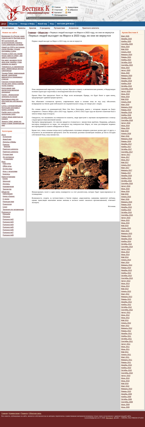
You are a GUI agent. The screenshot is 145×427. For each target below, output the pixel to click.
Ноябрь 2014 (126, 241)
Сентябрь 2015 (127, 215)
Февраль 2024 (126, 55)
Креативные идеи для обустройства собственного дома (12, 101)
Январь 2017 (126, 173)
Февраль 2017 (126, 170)
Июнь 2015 (125, 223)
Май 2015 (125, 226)
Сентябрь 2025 (127, 44)
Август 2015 (125, 218)
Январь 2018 (126, 141)
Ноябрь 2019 (126, 83)
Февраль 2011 (126, 360)
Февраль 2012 (126, 328)
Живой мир (42, 24)
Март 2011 (125, 357)
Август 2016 (125, 186)
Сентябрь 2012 (127, 310)
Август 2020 (125, 70)
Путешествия (59, 28)
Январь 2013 (126, 299)
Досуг (3, 24)
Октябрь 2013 (126, 276)
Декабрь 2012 (126, 302)
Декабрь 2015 (126, 207)
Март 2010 (125, 386)
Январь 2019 (126, 110)
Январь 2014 (126, 268)
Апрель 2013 (126, 291)
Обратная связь (35, 413)
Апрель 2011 (126, 355)
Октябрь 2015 (126, 212)
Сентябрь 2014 (127, 247)
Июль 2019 (125, 94)
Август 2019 (125, 91)
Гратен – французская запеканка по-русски (10, 96)
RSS (69, 12)
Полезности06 (8, 230)
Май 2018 (125, 131)
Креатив (32, 28)
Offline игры (7, 166)
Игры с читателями (10, 171)
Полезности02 (8, 219)
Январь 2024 (126, 57)
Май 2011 (125, 352)
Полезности (6, 212)
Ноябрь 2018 (126, 115)
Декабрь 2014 (126, 239)
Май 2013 (125, 289)
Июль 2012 (125, 315)
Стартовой (58, 10)
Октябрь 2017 (126, 149)
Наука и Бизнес (9, 196)
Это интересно (8, 28)
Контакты (58, 12)
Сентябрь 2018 (127, 120)
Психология (7, 204)
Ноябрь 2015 (126, 210)
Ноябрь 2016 (126, 178)
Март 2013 (125, 294)
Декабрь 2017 (126, 144)
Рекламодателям (59, 15)
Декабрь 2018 (126, 112)
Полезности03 (8, 222)
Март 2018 (125, 136)
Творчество (7, 189)
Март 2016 (125, 199)
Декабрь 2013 (126, 270)
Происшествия (8, 202)
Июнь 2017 (125, 160)
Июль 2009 (125, 405)
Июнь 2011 (125, 349)
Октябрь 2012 (126, 307)
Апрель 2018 (126, 133)
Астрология (74, 28)
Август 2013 (125, 281)
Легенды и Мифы (27, 24)
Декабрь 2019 (126, 81)
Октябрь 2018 (126, 118)
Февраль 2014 (126, 265)
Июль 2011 (125, 347)
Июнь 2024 (125, 47)
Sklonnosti (6, 181)
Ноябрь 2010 (126, 368)
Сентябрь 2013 (127, 278)
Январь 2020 (126, 78)
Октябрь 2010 (126, 370)
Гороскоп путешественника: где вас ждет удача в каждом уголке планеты (13, 84)
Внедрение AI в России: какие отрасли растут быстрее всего (13, 37)
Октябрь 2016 (126, 181)
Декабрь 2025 (126, 39)
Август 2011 (125, 344)
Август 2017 (125, 155)
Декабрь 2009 (126, 394)
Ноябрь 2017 (126, 147)
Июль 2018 (125, 126)
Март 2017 (125, 168)
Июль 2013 (125, 283)
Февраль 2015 (126, 233)
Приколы (21, 28)
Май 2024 (125, 49)
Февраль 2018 (126, 139)
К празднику (45, 28)
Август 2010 (125, 376)
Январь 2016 (126, 205)
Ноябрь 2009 (126, 397)
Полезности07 (8, 233)
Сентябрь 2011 (127, 341)
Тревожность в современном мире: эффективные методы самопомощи (13, 69)
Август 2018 (125, 123)
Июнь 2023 (125, 68)
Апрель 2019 (126, 102)
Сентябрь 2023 (127, 65)
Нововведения (8, 187)
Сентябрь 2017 (127, 152)
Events (5, 179)
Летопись (6, 184)
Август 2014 (125, 249)
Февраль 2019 (126, 107)
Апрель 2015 (126, 228)
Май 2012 (125, 320)
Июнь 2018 (125, 128)
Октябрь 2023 (126, 62)
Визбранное (73, 10)
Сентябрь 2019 (127, 89)
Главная (57, 7)
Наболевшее (8, 194)
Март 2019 (125, 105)
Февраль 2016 (126, 202)
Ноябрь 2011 (126, 336)
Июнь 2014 (125, 255)
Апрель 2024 (126, 52)
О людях (6, 199)
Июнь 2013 (125, 286)
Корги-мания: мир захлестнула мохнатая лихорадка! (10, 90)
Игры (52, 24)
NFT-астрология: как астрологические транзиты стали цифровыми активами (12, 43)
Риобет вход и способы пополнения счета (11, 113)
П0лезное (6, 217)
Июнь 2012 (125, 318)
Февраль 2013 (126, 297)
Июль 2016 (125, 189)
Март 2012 (125, 326)
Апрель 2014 (126, 260)
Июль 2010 (125, 378)
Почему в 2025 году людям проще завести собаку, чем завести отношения (12, 56)
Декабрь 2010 (126, 365)
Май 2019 (125, 99)
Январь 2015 (126, 236)
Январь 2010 (126, 391)
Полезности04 (8, 225)
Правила (24, 413)
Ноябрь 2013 (126, 273)
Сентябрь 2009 (127, 402)
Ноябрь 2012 (126, 305)
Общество (13, 24)
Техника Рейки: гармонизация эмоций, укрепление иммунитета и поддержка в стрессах (13, 76)
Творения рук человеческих (13, 210)
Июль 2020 (125, 73)
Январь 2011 (126, 362)
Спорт (5, 207)
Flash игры (7, 164)
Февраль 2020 (126, 76)
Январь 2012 (126, 331)
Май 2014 (125, 257)
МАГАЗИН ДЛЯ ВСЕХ (65, 24)
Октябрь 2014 (126, 244)
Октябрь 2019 (126, 86)
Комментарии (73, 7)
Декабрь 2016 (126, 176)
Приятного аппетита (90, 28)
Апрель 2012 (126, 323)
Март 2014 (125, 262)
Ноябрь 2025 (126, 41)
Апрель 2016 (126, 197)
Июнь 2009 (125, 407)
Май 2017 (125, 162)
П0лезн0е (6, 214)
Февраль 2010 (126, 389)
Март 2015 (125, 231)
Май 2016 (125, 194)
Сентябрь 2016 (127, 183)
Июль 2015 (125, 220)
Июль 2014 (125, 252)
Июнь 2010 (125, 381)
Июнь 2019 (125, 97)
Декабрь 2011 (126, 333)
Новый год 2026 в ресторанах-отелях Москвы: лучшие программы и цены (13, 49)
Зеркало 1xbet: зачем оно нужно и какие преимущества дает (13, 123)
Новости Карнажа (8, 177)
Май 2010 (125, 383)
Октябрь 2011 (126, 339)
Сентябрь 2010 (127, 373)
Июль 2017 (125, 157)
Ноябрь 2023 (126, 60)
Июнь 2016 (125, 191)
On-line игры (7, 169)
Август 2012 (125, 312)
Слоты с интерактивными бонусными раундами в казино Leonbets (11, 108)
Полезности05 (8, 227)
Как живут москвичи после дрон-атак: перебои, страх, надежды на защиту (12, 62)
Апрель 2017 (126, 165)
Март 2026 (125, 36)
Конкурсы (6, 174)
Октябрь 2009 (126, 399)
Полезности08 (8, 235)
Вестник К (109, 418)
